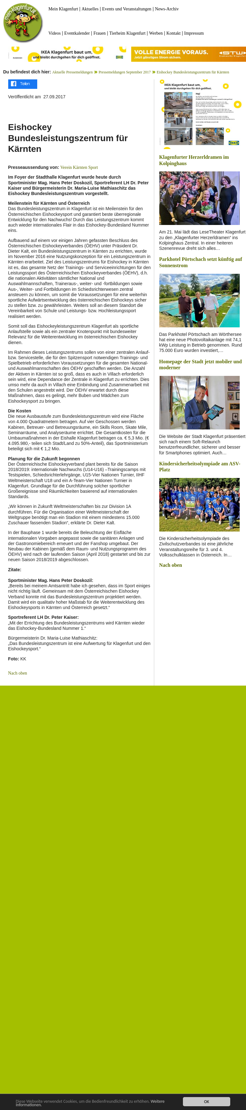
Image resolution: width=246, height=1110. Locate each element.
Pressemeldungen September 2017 (125, 72)
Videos (55, 33)
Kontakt (173, 33)
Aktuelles (90, 9)
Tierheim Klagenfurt (127, 33)
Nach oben (17, 673)
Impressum (194, 33)
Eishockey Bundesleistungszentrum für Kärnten (193, 72)
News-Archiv (167, 9)
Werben (156, 33)
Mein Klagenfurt (63, 9)
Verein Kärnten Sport (79, 167)
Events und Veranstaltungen (126, 9)
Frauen (99, 33)
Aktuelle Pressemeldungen (72, 72)
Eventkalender (77, 33)
